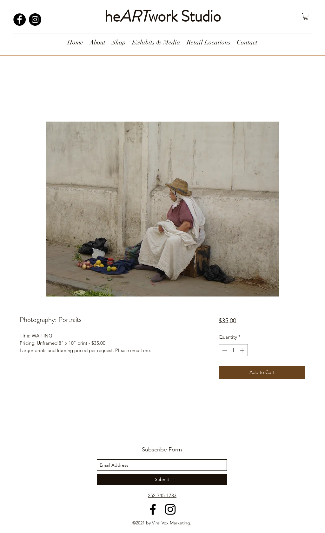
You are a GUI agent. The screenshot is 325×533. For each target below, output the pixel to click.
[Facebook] (19, 19)
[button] (305, 16)
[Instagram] (35, 19)
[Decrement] (224, 350)
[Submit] (162, 479)
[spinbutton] (233, 350)
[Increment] (242, 350)
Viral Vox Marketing (171, 523)
